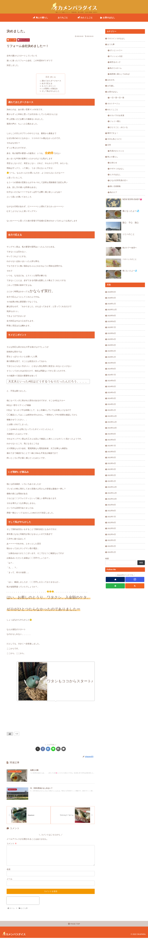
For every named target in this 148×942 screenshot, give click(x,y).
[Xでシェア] (38, 749)
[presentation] (23, 904)
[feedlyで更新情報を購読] (115, 585)
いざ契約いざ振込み (50, 89)
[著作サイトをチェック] (115, 579)
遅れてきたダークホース (51, 81)
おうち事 (11, 40)
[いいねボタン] (10, 734)
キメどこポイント (49, 86)
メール (9, 882)
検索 (107, 559)
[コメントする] (63, 749)
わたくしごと (23, 40)
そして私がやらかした (50, 91)
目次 (47, 77)
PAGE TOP (74, 928)
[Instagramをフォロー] (134, 579)
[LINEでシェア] (53, 749)
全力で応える (47, 83)
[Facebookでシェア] (43, 749)
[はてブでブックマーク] (48, 749)
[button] (58, 749)
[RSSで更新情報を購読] (134, 585)
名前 (8, 873)
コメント (12, 844)
